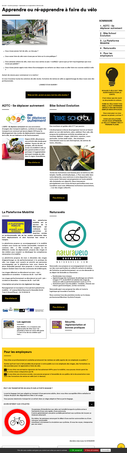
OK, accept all (76, 450)
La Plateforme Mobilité (109, 42)
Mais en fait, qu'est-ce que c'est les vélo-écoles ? (48, 95)
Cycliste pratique (13, 5)
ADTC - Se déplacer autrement (111, 27)
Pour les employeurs (106, 54)
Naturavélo (109, 48)
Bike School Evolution (108, 34)
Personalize (105, 450)
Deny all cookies (91, 450)
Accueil (4, 5)
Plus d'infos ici (58, 198)
